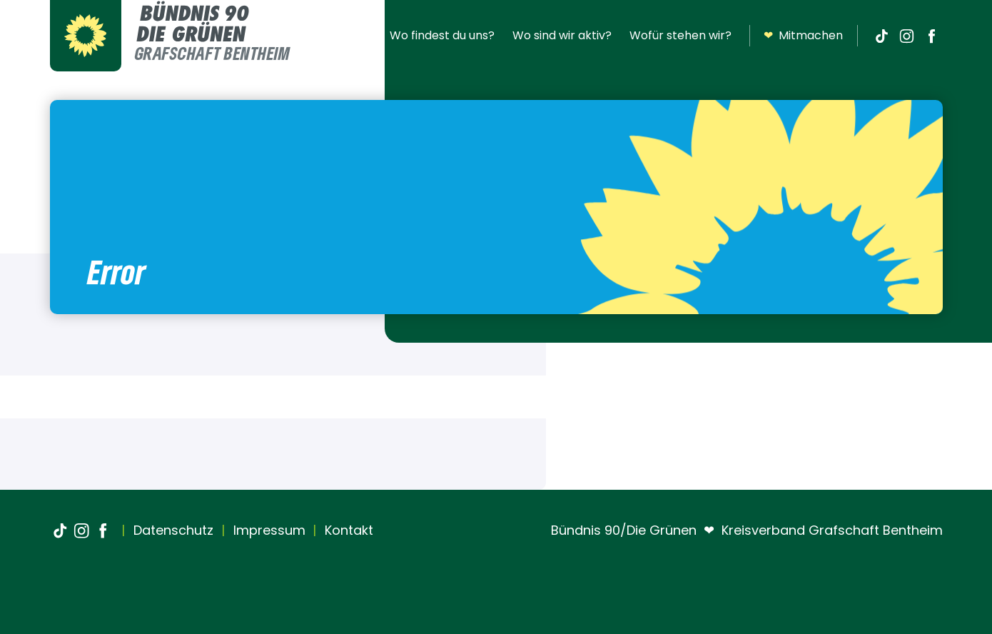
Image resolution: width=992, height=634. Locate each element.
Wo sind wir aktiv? (562, 35)
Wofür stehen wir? (680, 35)
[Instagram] (907, 35)
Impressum (267, 530)
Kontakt (347, 530)
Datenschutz (171, 530)
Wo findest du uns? (442, 35)
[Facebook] (932, 35)
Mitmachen (803, 35)
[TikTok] (882, 35)
